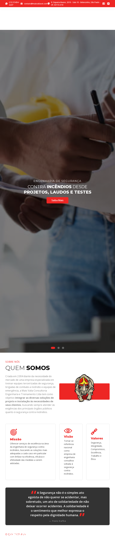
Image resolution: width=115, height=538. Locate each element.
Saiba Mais (57, 200)
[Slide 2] (59, 348)
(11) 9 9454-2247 (12, 3)
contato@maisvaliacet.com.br (34, 3)
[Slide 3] (63, 348)
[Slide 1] (53, 348)
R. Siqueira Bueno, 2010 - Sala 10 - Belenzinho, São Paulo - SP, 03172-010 (74, 3)
